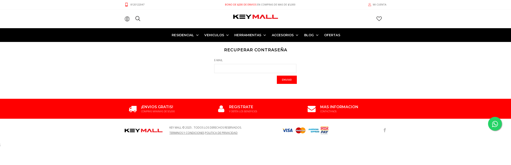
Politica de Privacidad (221, 133)
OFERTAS (332, 35)
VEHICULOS (214, 35)
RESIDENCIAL (183, 35)
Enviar (287, 79)
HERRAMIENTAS (247, 35)
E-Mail (218, 60)
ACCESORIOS (283, 35)
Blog (309, 35)
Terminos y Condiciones (186, 133)
